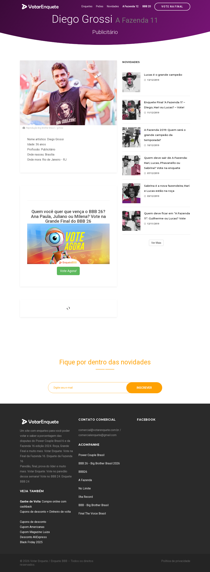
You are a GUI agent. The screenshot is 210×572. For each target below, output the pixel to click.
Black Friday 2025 (31, 542)
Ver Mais (156, 242)
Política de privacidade (175, 561)
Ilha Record (85, 497)
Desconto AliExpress (33, 537)
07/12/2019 (151, 173)
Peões (99, 6)
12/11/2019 (151, 223)
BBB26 (82, 471)
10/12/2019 (151, 145)
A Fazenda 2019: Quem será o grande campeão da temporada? (165, 135)
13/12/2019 (151, 79)
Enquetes (87, 6)
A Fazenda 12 (130, 6)
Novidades (113, 6)
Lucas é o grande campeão (163, 74)
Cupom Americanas (32, 527)
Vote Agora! (68, 271)
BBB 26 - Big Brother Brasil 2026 (99, 463)
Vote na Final (172, 6)
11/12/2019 (151, 112)
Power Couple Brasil (91, 455)
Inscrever (144, 387)
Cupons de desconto (33, 522)
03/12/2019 (151, 196)
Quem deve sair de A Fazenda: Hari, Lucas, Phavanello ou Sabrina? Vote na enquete (165, 163)
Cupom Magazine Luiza (35, 532)
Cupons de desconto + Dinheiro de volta (45, 511)
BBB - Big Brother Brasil (93, 505)
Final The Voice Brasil (92, 513)
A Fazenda (85, 480)
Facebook (146, 419)
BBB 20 (146, 6)
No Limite (84, 488)
